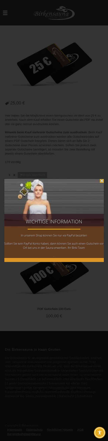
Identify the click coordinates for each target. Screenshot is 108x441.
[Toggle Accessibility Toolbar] (99, 432)
